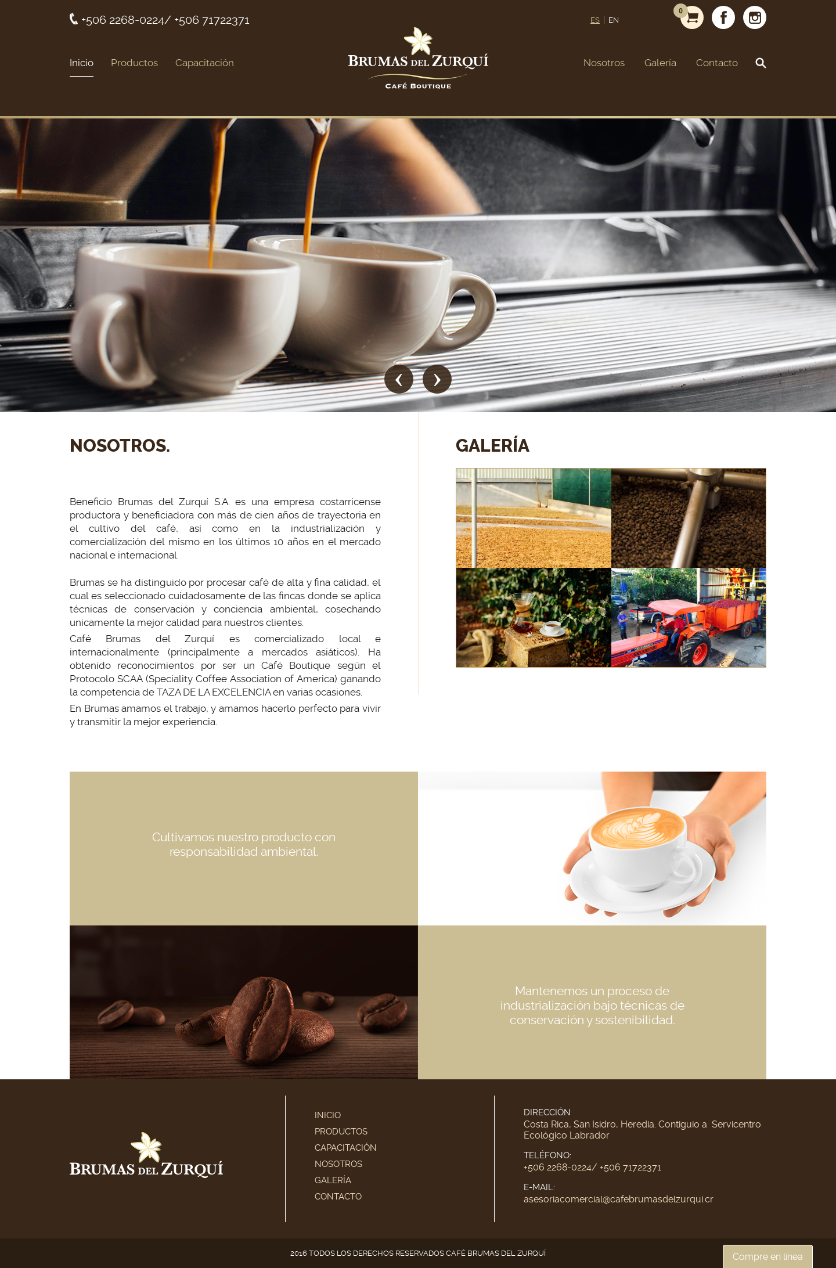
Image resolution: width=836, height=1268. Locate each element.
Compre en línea (768, 1256)
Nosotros (604, 63)
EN (613, 20)
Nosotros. (120, 445)
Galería (660, 63)
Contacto (717, 63)
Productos (134, 63)
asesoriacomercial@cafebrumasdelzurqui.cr (619, 1199)
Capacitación (204, 63)
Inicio (81, 63)
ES (595, 20)
